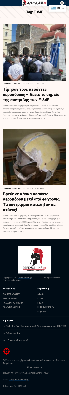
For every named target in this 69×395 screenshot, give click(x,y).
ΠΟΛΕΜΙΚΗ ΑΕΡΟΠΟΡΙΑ (12, 84)
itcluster (17, 280)
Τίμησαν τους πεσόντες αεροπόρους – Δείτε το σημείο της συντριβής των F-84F (31, 94)
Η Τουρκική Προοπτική (17, 340)
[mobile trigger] (5, 3)
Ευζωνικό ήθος (13, 333)
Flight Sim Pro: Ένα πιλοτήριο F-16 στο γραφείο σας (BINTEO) (36, 326)
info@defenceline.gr (19, 379)
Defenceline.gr (25, 278)
